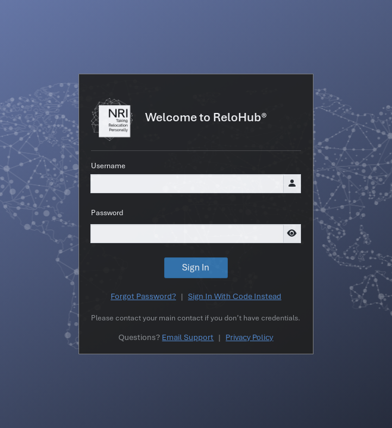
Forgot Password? (143, 296)
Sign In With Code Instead (234, 296)
